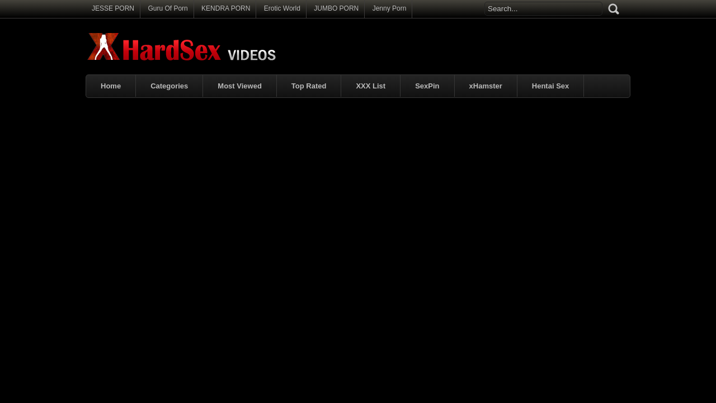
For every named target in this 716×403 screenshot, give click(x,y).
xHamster (485, 86)
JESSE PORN (113, 8)
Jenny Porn (390, 8)
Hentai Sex (550, 86)
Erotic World (282, 8)
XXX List (370, 86)
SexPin (427, 86)
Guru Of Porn (167, 8)
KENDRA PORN (225, 8)
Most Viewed (240, 86)
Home (111, 86)
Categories (169, 86)
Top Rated (309, 86)
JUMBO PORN (336, 8)
